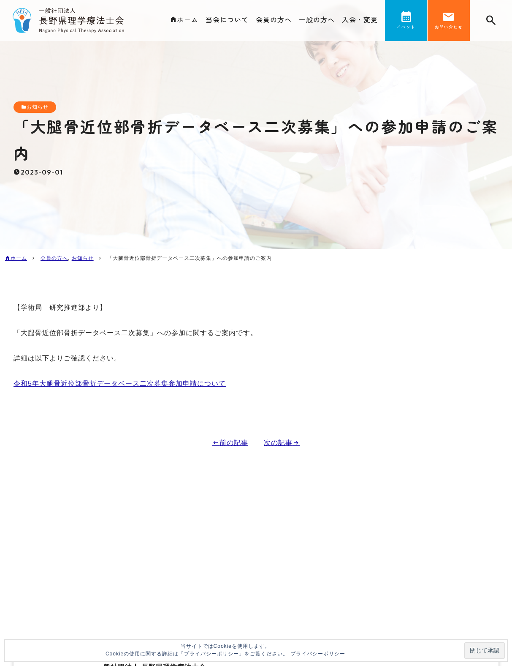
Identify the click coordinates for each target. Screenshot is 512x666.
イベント (406, 27)
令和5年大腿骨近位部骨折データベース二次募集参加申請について (120, 383)
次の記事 (278, 442)
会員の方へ (274, 19)
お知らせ (38, 107)
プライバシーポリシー (317, 654)
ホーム (187, 19)
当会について (227, 19)
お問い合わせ (449, 27)
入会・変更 (360, 19)
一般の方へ (317, 19)
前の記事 (233, 442)
